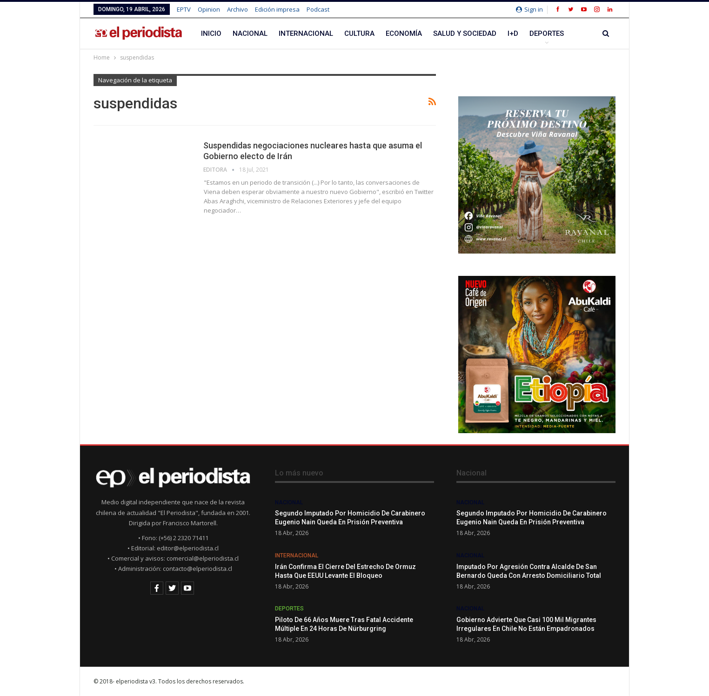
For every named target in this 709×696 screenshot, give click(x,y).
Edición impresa (277, 9)
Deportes (289, 608)
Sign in (529, 9)
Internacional (306, 33)
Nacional (250, 33)
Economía (404, 33)
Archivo (237, 9)
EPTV (184, 9)
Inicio (211, 33)
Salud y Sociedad (464, 33)
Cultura (359, 33)
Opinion (209, 9)
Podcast (318, 9)
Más (536, 33)
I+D (513, 33)
